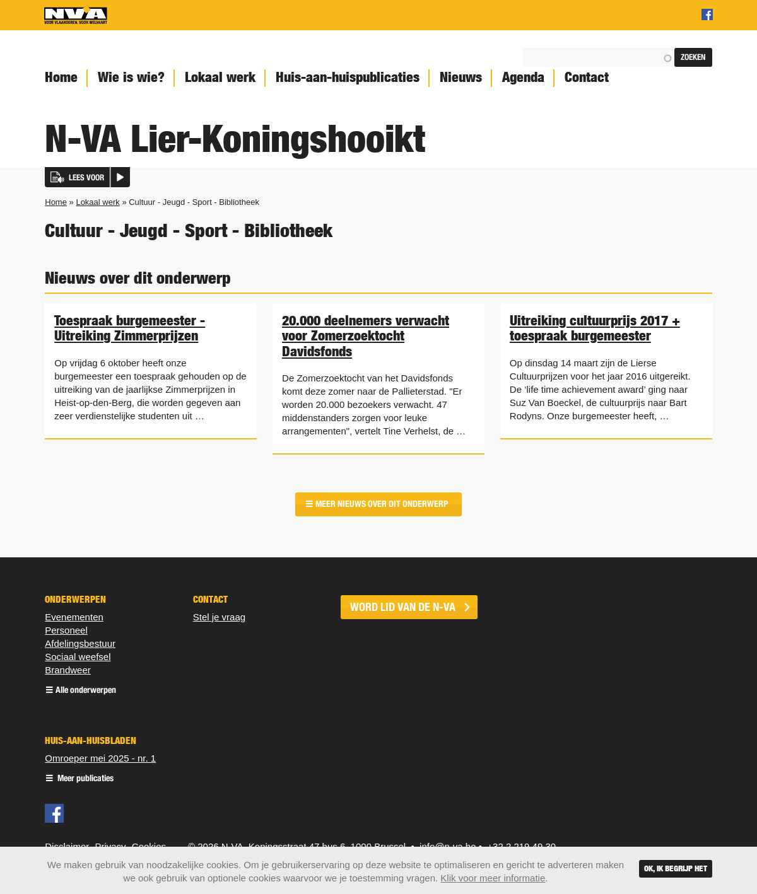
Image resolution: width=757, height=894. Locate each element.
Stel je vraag (219, 617)
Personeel (66, 630)
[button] (87, 177)
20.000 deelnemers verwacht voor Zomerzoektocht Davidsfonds (365, 335)
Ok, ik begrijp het (675, 868)
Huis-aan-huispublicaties (348, 77)
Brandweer (68, 670)
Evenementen (74, 617)
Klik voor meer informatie (492, 878)
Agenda (523, 77)
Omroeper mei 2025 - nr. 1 (100, 758)
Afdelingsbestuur (80, 643)
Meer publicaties (85, 779)
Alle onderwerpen (86, 690)
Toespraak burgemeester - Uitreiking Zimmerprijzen (129, 328)
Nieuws (461, 77)
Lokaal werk (220, 77)
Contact (587, 77)
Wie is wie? (131, 77)
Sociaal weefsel (77, 656)
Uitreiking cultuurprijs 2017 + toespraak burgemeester (595, 328)
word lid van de (402, 607)
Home (61, 77)
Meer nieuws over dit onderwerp (381, 504)
